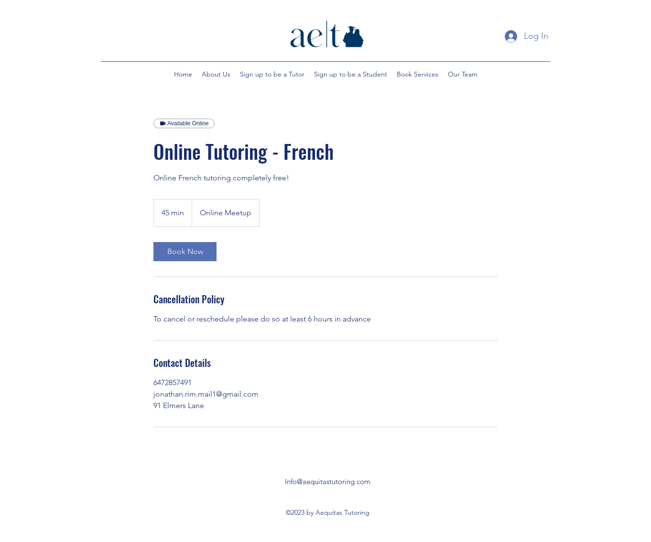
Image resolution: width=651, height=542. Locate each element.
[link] (185, 251)
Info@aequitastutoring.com (327, 481)
